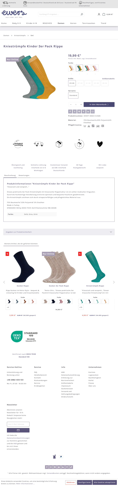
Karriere (91, 372)
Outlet (91, 380)
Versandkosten (53, 473)
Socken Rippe (23, 286)
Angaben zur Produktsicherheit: (19, 232)
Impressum (66, 386)
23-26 (71, 83)
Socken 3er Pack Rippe (59, 286)
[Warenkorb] (107, 14)
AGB (63, 372)
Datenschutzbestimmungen (18, 438)
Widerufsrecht (67, 397)
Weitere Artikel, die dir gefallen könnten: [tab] (21, 244)
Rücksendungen (40, 380)
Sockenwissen (67, 389)
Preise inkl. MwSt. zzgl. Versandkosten (82, 58)
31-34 (88, 83)
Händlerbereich (40, 375)
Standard (73, 95)
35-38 (96, 83)
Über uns (92, 386)
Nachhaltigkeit (94, 378)
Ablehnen (71, 482)
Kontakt (37, 378)
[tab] (10, 175)
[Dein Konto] (99, 14)
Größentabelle (108, 79)
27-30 (80, 83)
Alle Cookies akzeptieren (104, 482)
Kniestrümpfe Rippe (95, 286)
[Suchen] (81, 14)
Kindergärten (39, 386)
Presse (91, 383)
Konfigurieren (84, 482)
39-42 (104, 83)
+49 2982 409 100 (15, 380)
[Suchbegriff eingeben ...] (58, 14)
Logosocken (93, 375)
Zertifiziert (17, 354)
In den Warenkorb (99, 104)
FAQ (35, 372)
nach (26, 354)
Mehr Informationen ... (25, 484)
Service (37, 383)
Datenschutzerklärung (70, 375)
